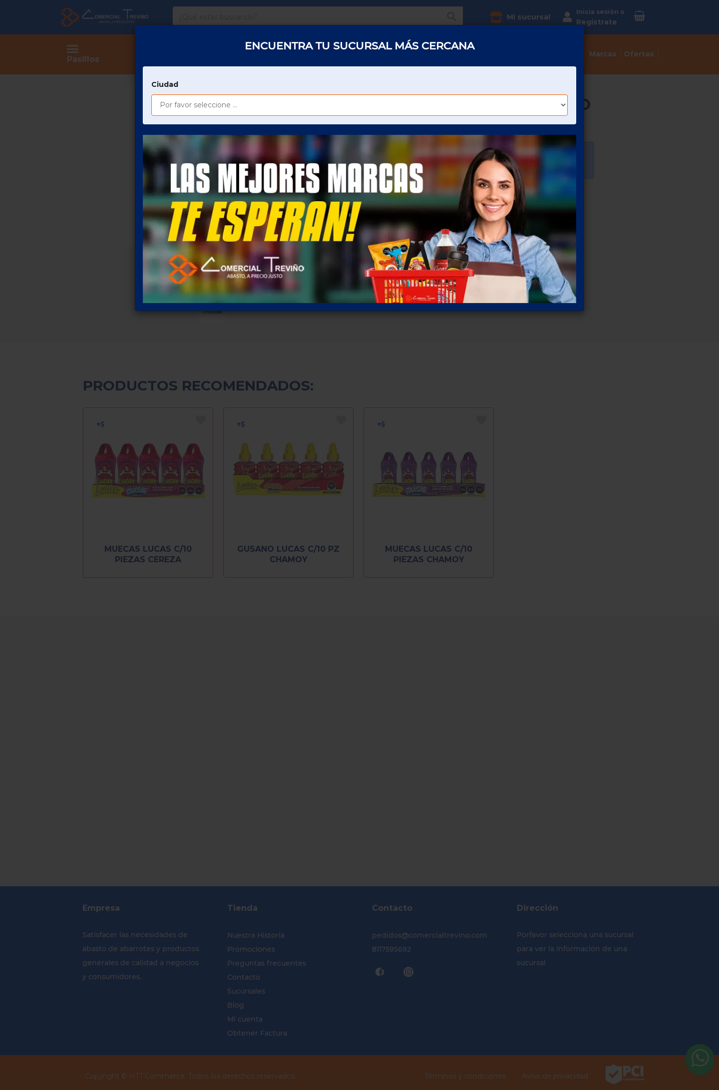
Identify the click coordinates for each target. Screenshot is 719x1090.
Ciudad (164, 31)
